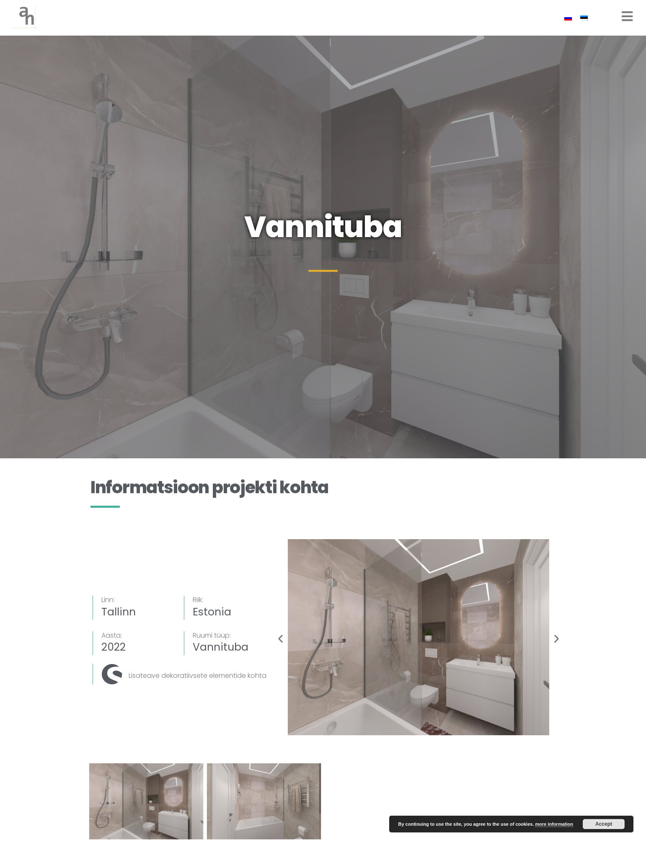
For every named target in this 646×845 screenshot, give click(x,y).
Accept (603, 824)
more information (554, 824)
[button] (280, 638)
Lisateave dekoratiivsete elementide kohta (197, 675)
